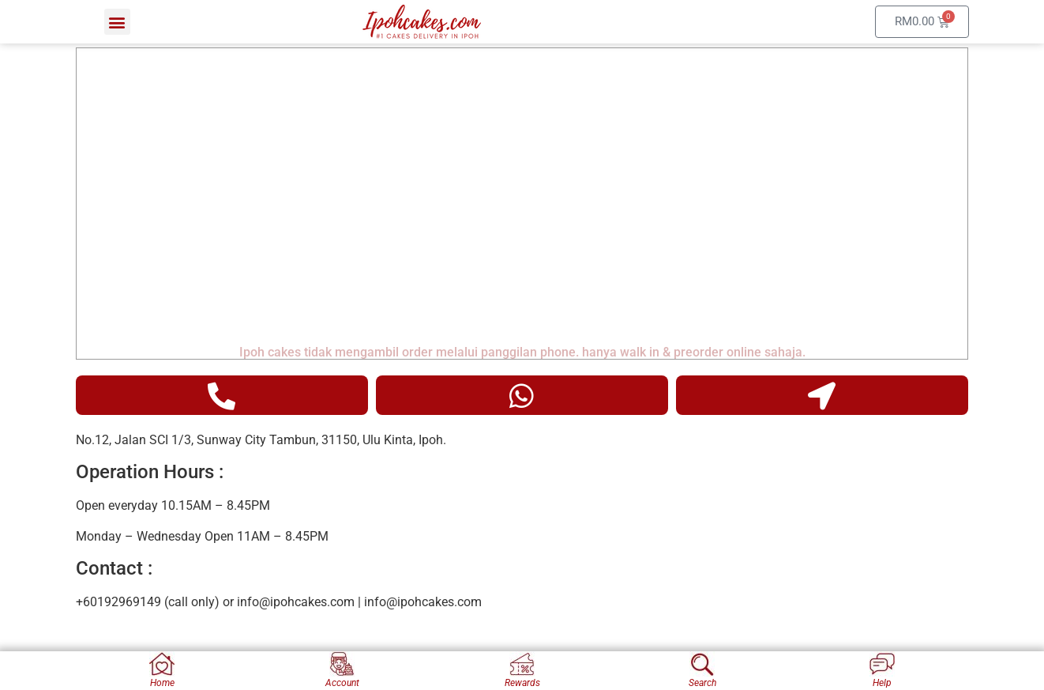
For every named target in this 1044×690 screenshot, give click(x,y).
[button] (117, 22)
